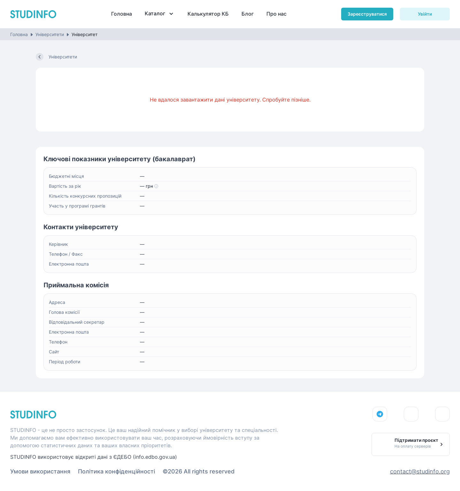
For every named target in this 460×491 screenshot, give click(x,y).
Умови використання (40, 471)
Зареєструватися (367, 14)
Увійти (425, 14)
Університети (49, 34)
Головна (121, 14)
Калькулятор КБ (208, 14)
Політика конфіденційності (116, 471)
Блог (247, 14)
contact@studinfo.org (420, 471)
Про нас (276, 14)
